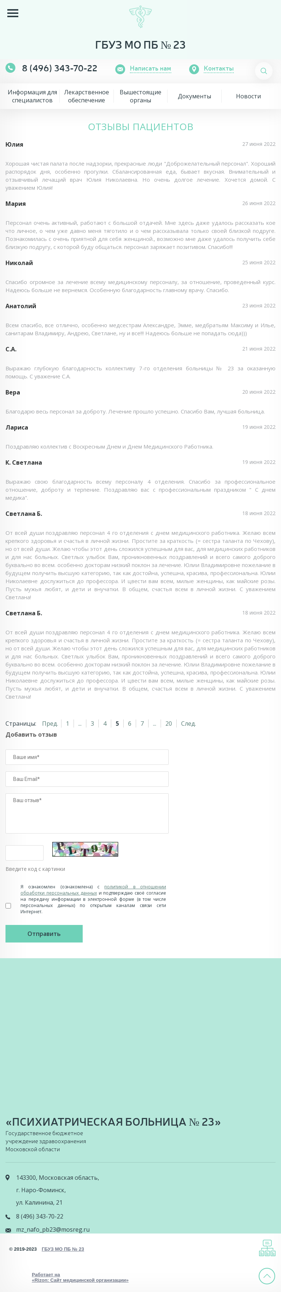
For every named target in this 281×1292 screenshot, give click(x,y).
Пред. (50, 723)
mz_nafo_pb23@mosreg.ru (53, 1229)
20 (168, 723)
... (80, 723)
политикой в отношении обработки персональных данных (93, 890)
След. (188, 723)
